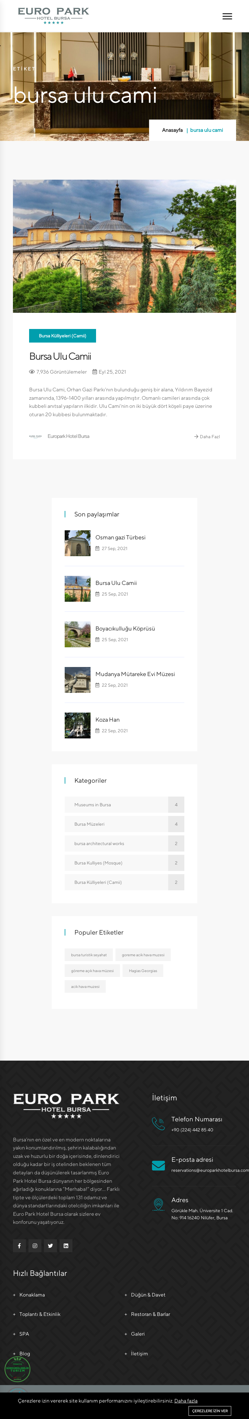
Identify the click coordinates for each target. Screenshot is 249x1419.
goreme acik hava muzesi (143, 954)
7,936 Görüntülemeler (58, 371)
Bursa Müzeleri (129, 824)
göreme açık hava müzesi (92, 970)
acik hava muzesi (85, 986)
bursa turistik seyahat (89, 954)
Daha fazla (186, 1401)
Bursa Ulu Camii (61, 356)
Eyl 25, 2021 (110, 371)
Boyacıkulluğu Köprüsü (125, 628)
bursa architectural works (129, 843)
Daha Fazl (207, 436)
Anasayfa (172, 130)
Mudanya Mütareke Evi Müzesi (135, 674)
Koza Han (107, 719)
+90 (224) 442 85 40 (192, 1129)
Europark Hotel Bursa (60, 436)
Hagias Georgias (143, 970)
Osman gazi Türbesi (120, 537)
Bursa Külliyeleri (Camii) (62, 335)
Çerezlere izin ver (210, 1411)
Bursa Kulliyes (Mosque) (129, 862)
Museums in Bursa (129, 804)
